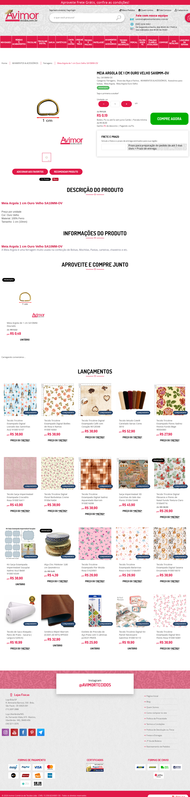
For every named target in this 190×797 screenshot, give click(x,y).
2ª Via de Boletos (154, 741)
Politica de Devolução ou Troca (160, 729)
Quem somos (147, 10)
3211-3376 (12, 723)
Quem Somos (152, 707)
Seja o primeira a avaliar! (108, 93)
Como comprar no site (156, 713)
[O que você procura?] (119, 18)
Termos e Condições (155, 724)
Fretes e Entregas (154, 735)
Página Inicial (152, 696)
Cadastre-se (182, 10)
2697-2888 (12, 709)
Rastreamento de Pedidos (158, 746)
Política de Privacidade (156, 718)
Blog (148, 701)
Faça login (71, 10)
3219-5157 (143, 24)
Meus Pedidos (128, 10)
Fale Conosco (165, 10)
